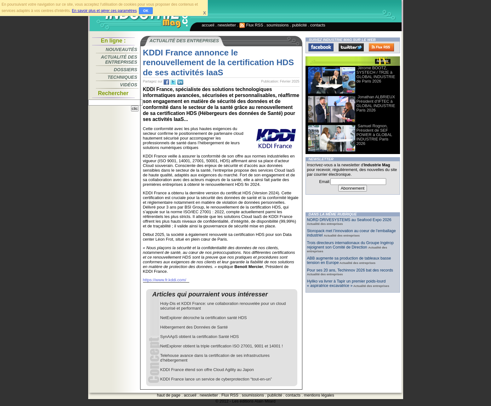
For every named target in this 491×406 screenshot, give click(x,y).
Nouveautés (121, 49)
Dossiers (125, 69)
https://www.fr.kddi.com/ (164, 279)
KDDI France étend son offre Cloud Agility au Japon (207, 369)
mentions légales (319, 395)
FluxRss (381, 47)
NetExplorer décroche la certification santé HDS (203, 317)
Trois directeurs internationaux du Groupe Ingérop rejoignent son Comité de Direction (350, 245)
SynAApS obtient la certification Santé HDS (199, 336)
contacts (317, 25)
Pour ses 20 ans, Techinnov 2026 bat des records (350, 270)
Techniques (122, 77)
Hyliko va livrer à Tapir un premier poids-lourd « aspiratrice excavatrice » (346, 283)
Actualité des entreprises (119, 59)
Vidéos (128, 84)
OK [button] (146, 11)
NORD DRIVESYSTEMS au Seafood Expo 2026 (349, 220)
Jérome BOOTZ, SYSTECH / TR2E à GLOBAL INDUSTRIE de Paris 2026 (376, 74)
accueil (208, 25)
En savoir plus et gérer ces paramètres (104, 11)
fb (166, 82)
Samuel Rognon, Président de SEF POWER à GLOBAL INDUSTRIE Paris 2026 (374, 134)
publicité (299, 25)
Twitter (351, 47)
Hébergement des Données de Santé (194, 327)
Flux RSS (251, 25)
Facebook (321, 47)
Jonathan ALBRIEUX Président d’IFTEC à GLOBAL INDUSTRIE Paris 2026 (376, 103)
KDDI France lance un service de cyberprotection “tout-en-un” (216, 379)
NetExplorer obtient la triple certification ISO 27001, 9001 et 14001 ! (221, 346)
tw (173, 82)
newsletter (227, 25)
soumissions (277, 25)
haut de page (168, 395)
